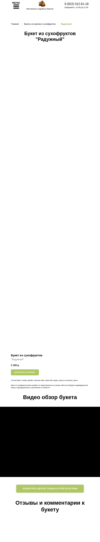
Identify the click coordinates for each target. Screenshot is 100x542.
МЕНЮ (16, 3)
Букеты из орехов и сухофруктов (39, 24)
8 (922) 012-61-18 (77, 4)
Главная (15, 24)
